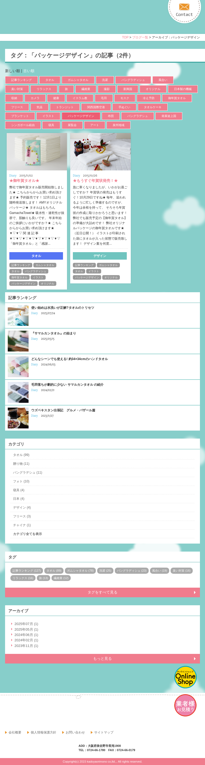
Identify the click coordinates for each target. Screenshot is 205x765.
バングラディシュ (133, 79)
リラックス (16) (23, 578)
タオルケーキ (152, 107)
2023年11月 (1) (26, 646)
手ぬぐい (124, 107)
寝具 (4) (18, 490)
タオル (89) (53, 570)
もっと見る (102, 658)
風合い (163, 79)
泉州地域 (118, 125)
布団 (111, 116)
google (21, 712)
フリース (17, 107)
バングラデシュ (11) (27, 472)
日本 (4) (18, 499)
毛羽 (104, 98)
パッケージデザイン (81, 116)
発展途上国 (168, 116)
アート (94, 125)
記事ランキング (21, 79)
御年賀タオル (177, 98)
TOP (125, 37)
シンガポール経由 (23, 125)
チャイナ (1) (22, 525)
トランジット (65, 107)
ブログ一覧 (140, 37)
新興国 (127, 89)
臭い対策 (17, 89)
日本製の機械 (183, 89)
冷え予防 (149, 98)
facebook (9, 712)
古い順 (28, 71)
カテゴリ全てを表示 (27, 534)
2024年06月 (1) (26, 635)
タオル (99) (21, 455)
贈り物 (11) (21, 464)
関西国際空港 (96, 107)
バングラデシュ (137, 116)
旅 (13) (43, 578)
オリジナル (153, 89)
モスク (124, 98)
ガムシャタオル (78, 79)
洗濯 (105, 79)
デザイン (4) (22, 507)
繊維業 (85, 89)
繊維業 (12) (61, 578)
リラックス (44, 89)
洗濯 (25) (105, 570)
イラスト (48, 116)
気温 (39, 107)
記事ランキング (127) (27, 570)
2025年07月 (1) (26, 624)
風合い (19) (159, 570)
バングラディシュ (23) (132, 570)
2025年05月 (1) (26, 629)
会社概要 (15, 732)
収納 (14, 98)
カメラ (35, 98)
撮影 (107, 89)
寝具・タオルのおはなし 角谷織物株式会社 (52, 21)
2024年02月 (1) (26, 640)
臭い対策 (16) (182, 570)
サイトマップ (103, 732)
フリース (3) (22, 516)
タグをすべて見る (102, 592)
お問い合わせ (75, 732)
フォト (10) (21, 481)
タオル (49, 79)
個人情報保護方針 (43, 732)
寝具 (51, 125)
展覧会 (72, 125)
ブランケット (20, 116)
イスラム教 (80, 98)
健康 (56, 98)
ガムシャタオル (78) (80, 570)
